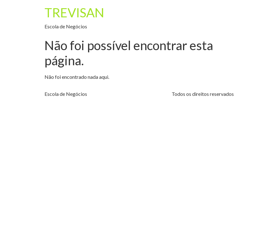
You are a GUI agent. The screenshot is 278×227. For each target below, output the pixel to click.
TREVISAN (74, 12)
